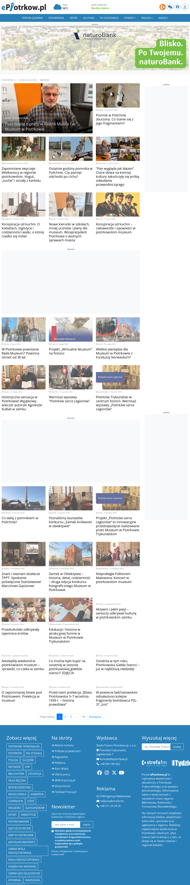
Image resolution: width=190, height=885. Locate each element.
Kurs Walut (61, 768)
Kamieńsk (37, 794)
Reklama (60, 763)
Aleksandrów (35, 808)
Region (146, 17)
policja (13, 760)
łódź (30, 801)
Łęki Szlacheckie (19, 828)
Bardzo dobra (100, 8)
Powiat (129, 17)
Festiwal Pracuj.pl (65, 792)
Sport (73, 17)
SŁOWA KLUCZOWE (28, 80)
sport (12, 815)
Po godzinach (109, 17)
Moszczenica (17, 794)
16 (83, 717)
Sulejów (28, 760)
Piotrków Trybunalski (24, 746)
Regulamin (61, 757)
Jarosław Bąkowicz (21, 842)
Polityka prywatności (67, 751)
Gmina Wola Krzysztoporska (19, 851)
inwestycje (28, 815)
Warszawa (32, 880)
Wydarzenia (56, 17)
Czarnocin (15, 801)
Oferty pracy (62, 774)
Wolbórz (14, 808)
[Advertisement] (70, 274)
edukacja (34, 774)
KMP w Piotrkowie (21, 835)
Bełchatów (16, 774)
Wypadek (14, 767)
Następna (95, 717)
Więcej (162, 17)
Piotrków (15, 753)
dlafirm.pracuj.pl (65, 780)
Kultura (88, 17)
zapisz (87, 824)
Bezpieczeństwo (19, 787)
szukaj (177, 747)
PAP (27, 767)
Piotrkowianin (18, 821)
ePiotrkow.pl (8, 80)
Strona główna (32, 17)
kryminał (14, 880)
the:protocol (62, 786)
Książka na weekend (22, 866)
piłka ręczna (17, 780)
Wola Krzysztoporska (23, 860)
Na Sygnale (34, 753)
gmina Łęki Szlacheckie (24, 873)
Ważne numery (64, 745)
